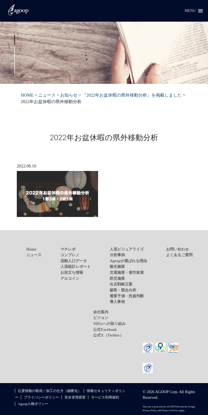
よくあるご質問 (179, 255)
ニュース (33, 255)
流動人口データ (73, 261)
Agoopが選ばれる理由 (128, 261)
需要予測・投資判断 (127, 296)
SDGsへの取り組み (109, 323)
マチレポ (68, 249)
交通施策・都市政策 (127, 272)
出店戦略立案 (121, 284)
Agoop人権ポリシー (33, 404)
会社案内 (100, 312)
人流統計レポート (75, 266)
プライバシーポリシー (41, 397)
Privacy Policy (150, 410)
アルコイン (69, 278)
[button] (190, 11)
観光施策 (117, 266)
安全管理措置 (75, 397)
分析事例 (117, 255)
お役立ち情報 (71, 272)
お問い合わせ (177, 249)
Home (31, 249)
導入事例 (117, 301)
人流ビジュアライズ (127, 249)
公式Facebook (105, 329)
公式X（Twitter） (108, 335)
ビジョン (100, 317)
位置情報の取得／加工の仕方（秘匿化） (49, 391)
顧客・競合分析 (123, 290)
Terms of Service (170, 410)
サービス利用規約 (105, 397)
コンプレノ (69, 255)
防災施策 (117, 278)
